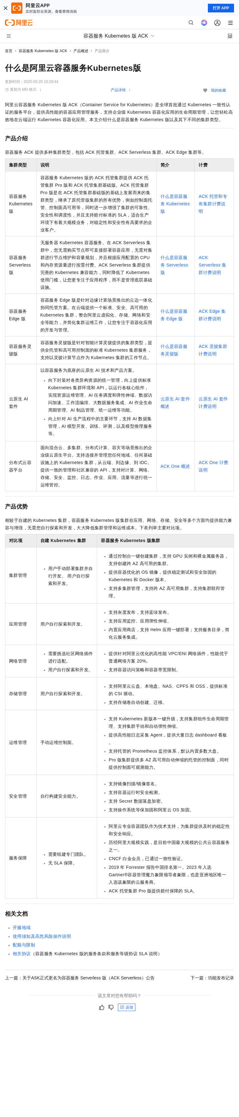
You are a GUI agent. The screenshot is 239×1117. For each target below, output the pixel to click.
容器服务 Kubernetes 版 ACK (43, 51)
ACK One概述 (175, 466)
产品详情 (118, 90)
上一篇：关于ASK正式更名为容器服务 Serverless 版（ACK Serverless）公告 (80, 977)
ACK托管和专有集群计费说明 (213, 204)
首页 (8, 51)
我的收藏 (218, 90)
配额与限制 (24, 944)
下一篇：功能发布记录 (212, 977)
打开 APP (221, 8)
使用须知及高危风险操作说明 (42, 936)
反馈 (126, 1007)
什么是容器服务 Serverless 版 (174, 265)
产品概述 (80, 51)
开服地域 (22, 927)
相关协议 (22, 953)
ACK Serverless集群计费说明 (212, 265)
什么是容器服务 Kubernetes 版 (175, 204)
